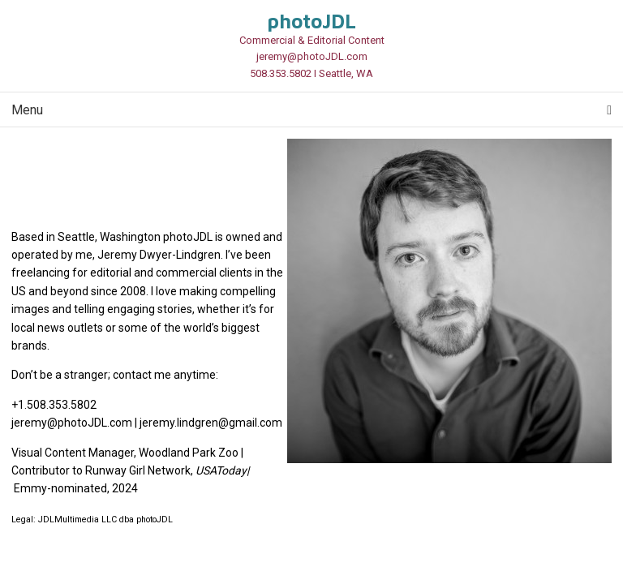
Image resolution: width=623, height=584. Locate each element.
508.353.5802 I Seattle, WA (311, 73)
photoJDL (311, 21)
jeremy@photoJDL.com (311, 56)
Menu (311, 109)
